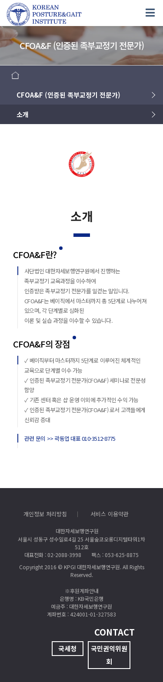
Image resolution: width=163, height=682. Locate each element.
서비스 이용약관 (109, 514)
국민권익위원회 (109, 655)
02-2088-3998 (64, 554)
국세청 (67, 648)
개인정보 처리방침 (45, 514)
